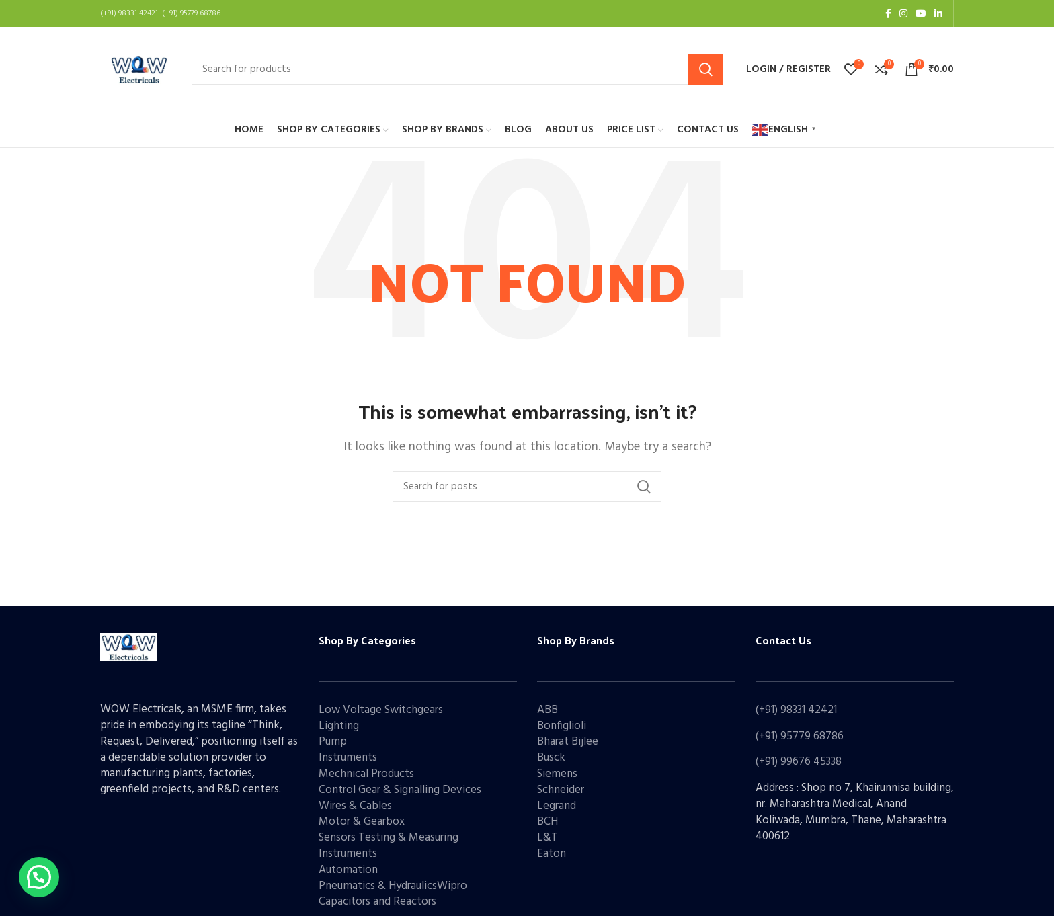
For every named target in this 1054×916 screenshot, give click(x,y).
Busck (551, 758)
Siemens (557, 774)
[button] (39, 877)
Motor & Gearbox (362, 822)
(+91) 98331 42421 (796, 710)
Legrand (556, 806)
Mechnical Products (366, 774)
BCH (547, 822)
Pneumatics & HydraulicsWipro (393, 886)
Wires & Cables (355, 806)
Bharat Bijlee (567, 742)
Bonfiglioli (561, 726)
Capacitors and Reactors (377, 901)
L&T (547, 838)
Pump (333, 742)
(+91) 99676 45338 (799, 762)
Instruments (348, 758)
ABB (547, 710)
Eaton (551, 854)
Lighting (339, 726)
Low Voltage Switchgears (381, 710)
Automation (348, 870)
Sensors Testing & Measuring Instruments (388, 846)
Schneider (560, 790)
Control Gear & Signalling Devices (400, 790)
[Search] (457, 69)
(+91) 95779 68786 (800, 736)
